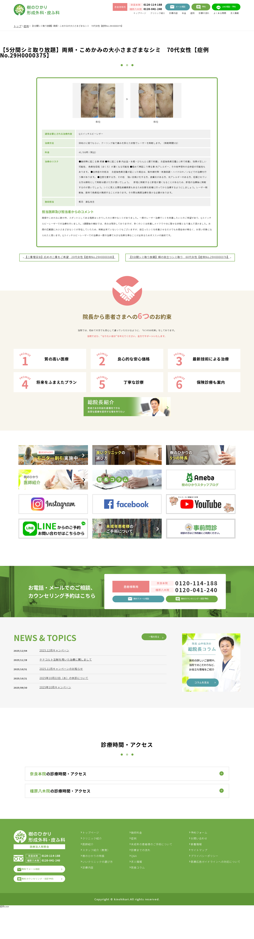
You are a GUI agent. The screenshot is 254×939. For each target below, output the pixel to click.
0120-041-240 (140, 10)
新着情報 (196, 871)
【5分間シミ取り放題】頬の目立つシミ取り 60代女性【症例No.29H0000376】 (179, 281)
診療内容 (163, 14)
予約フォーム (199, 859)
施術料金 (139, 859)
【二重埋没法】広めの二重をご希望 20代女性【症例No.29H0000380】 (70, 281)
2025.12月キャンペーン (56, 748)
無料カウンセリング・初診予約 (42, 908)
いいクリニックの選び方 (103, 889)
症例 (184, 14)
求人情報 (233, 14)
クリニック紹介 (145, 14)
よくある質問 (216, 14)
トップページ (124, 14)
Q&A (136, 883)
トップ (17, 26)
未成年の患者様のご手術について (154, 871)
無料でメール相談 (34, 897)
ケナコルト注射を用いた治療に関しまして (67, 757)
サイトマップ (199, 877)
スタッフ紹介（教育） (101, 877)
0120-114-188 (140, 5)
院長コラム (141, 894)
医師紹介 (93, 871)
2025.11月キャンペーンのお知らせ (63, 766)
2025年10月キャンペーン (57, 785)
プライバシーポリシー (204, 883)
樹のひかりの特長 (99, 883)
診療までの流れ (143, 877)
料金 (175, 14)
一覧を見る (151, 734)
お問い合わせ (199, 865)
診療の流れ (197, 14)
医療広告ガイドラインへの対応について (215, 889)
